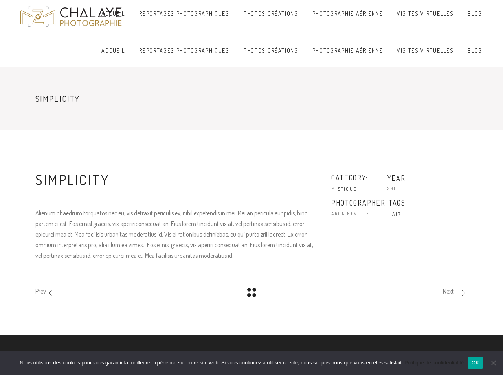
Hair (395, 214)
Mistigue (343, 189)
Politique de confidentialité (434, 363)
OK (475, 363)
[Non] (493, 363)
